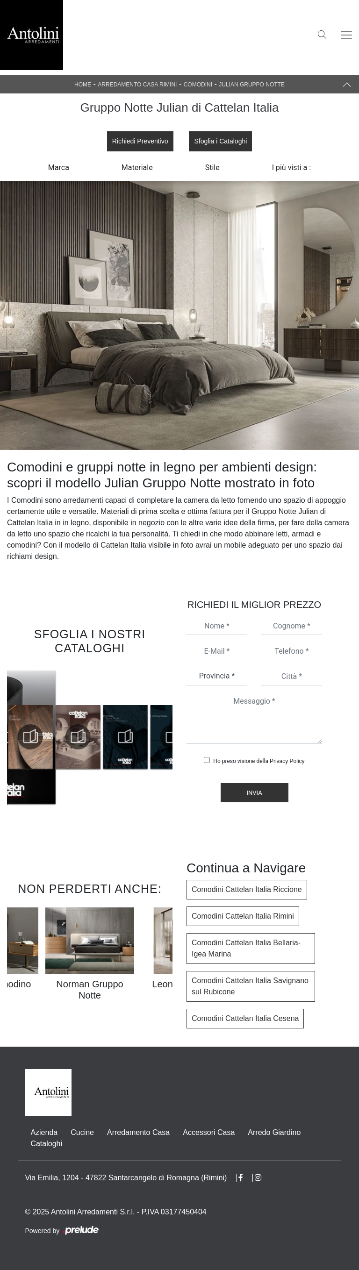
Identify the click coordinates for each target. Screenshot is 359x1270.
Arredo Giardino (274, 1132)
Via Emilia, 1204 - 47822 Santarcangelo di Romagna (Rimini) (126, 1178)
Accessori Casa (209, 1132)
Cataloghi (46, 1144)
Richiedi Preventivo (140, 141)
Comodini (198, 84)
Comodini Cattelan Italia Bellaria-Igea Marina (246, 948)
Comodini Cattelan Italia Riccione (247, 889)
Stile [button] (212, 167)
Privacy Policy (287, 761)
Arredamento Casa (138, 1132)
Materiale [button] (137, 167)
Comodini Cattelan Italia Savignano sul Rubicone (250, 986)
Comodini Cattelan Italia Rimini (243, 916)
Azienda (43, 1132)
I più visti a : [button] (291, 167)
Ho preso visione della (258, 761)
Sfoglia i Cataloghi (220, 141)
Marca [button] (58, 167)
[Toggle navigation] (346, 35)
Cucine (82, 1132)
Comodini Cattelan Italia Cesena (245, 1018)
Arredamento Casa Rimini (137, 84)
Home (82, 84)
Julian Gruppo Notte (252, 84)
